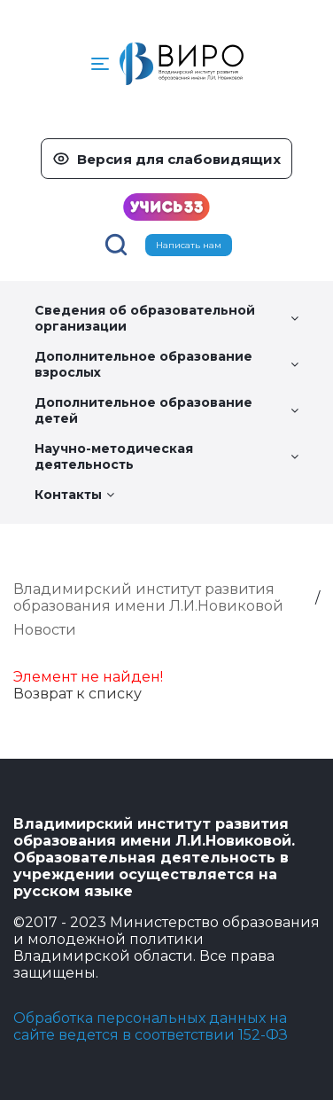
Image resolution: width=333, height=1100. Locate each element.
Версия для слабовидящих (179, 159)
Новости (44, 629)
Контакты (74, 495)
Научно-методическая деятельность (166, 456)
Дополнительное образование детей (166, 410)
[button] (100, 63)
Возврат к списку (77, 693)
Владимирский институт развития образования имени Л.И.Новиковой (148, 597)
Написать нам (188, 245)
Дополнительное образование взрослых (166, 364)
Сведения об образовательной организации (166, 318)
